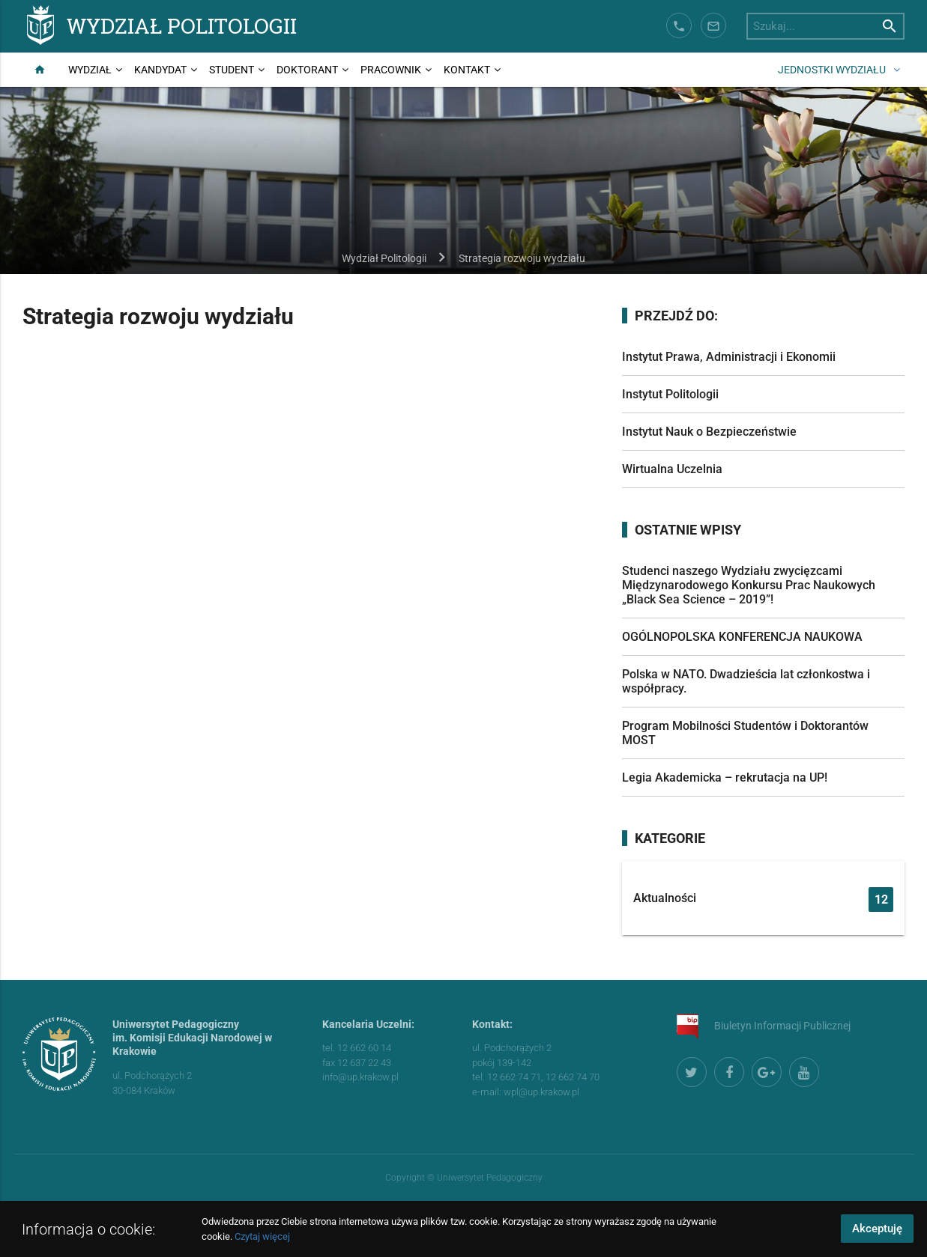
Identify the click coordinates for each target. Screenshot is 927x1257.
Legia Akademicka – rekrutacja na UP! (724, 777)
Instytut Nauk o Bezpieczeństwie (709, 431)
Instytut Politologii (670, 394)
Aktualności (763, 899)
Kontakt (467, 70)
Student (231, 70)
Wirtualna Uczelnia (672, 469)
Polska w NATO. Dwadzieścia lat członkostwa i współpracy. (746, 681)
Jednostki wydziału (832, 70)
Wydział (90, 70)
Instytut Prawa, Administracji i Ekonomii (729, 357)
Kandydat (160, 70)
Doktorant (307, 70)
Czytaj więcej (262, 1236)
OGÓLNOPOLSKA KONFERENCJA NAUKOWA (742, 637)
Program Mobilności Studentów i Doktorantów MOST (745, 733)
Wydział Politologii (182, 25)
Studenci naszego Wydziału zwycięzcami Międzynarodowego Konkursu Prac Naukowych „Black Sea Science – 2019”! (748, 585)
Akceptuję (877, 1228)
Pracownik (390, 70)
